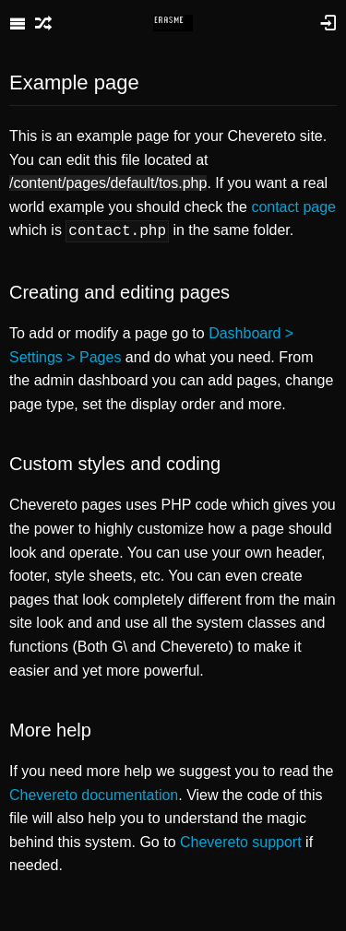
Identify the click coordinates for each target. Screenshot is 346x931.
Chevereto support (241, 840)
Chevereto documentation (93, 793)
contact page (293, 207)
